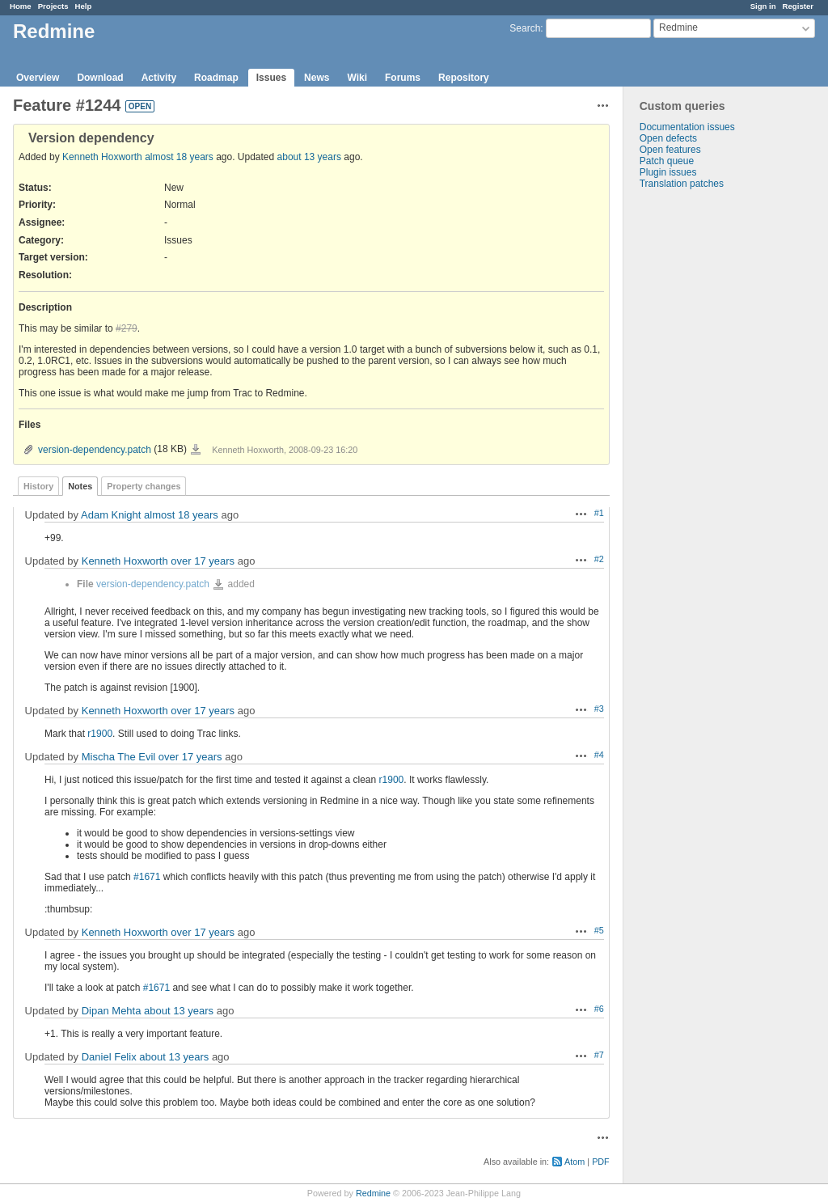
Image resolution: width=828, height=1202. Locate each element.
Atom (574, 1161)
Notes (80, 486)
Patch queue (667, 161)
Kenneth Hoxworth (102, 157)
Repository (463, 77)
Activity (159, 77)
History (38, 486)
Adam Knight (111, 515)
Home (21, 6)
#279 (126, 328)
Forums (402, 77)
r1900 (99, 733)
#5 (599, 930)
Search (524, 28)
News (316, 77)
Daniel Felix (109, 1057)
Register (798, 6)
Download (100, 77)
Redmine (373, 1193)
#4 (599, 755)
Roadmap (216, 77)
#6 (599, 1009)
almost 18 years (179, 157)
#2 (599, 559)
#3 (599, 708)
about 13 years (309, 157)
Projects (53, 6)
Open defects (668, 138)
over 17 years (202, 561)
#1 (599, 513)
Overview (37, 77)
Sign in (763, 6)
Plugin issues (668, 172)
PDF (601, 1161)
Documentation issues (687, 127)
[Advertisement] (704, 443)
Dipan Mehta (112, 1011)
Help (83, 6)
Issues (271, 77)
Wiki (357, 77)
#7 (599, 1055)
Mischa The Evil (119, 757)
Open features (670, 149)
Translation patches (682, 183)
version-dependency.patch (94, 449)
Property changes (143, 486)
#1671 (146, 876)
